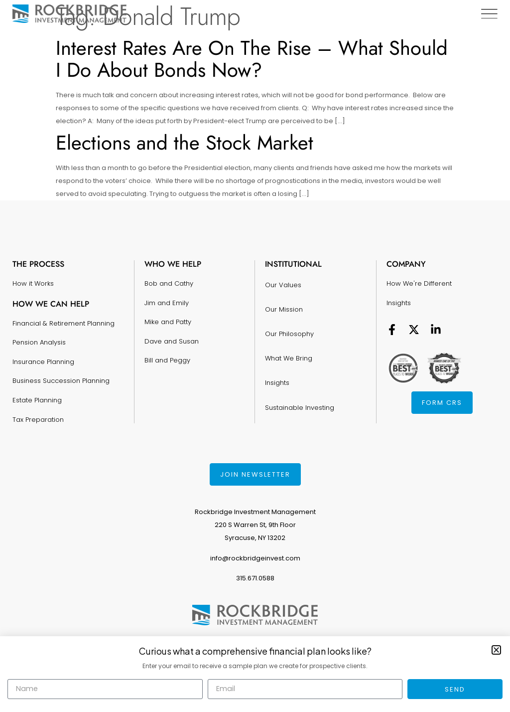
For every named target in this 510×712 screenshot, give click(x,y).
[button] (496, 650)
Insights (277, 362)
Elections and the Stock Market (184, 142)
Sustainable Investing (299, 382)
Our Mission (284, 302)
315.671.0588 (255, 578)
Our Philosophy (289, 322)
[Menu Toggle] (489, 14)
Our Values (283, 282)
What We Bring (288, 342)
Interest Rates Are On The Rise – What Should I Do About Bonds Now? (252, 58)
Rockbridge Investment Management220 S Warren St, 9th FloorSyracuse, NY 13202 (255, 524)
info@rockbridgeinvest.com (255, 558)
